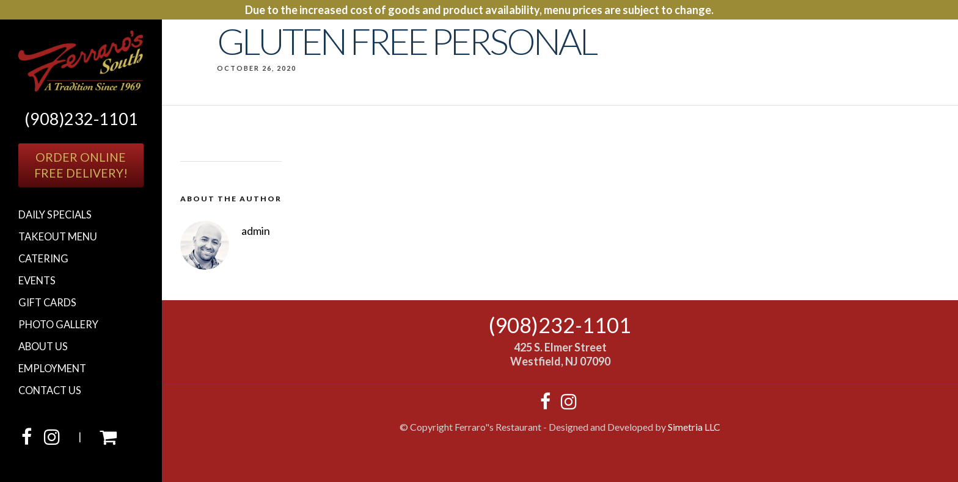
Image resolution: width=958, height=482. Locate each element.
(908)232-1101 (81, 119)
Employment (52, 368)
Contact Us (49, 390)
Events (37, 281)
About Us (43, 346)
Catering (43, 259)
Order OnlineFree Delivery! (81, 165)
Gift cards (47, 303)
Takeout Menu (57, 237)
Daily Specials (55, 215)
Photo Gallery (58, 324)
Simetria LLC (694, 427)
